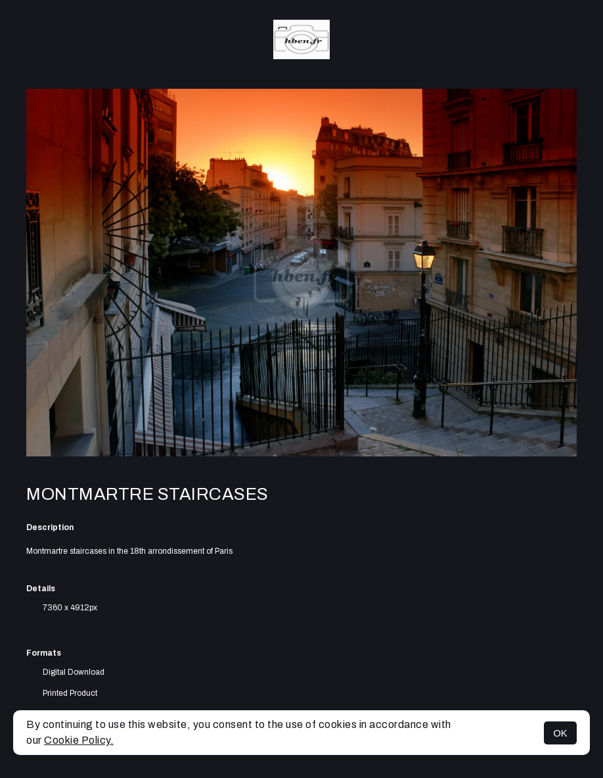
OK (560, 733)
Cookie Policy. (79, 740)
